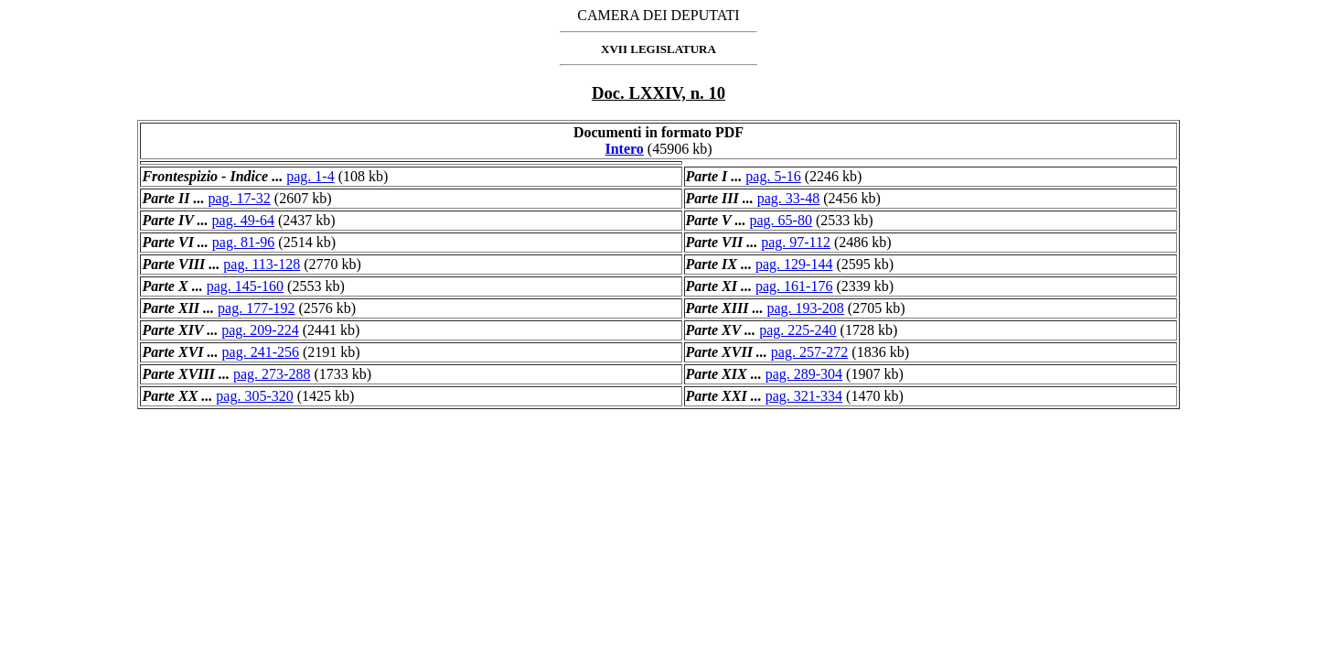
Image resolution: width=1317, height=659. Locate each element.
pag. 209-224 (259, 330)
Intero (624, 149)
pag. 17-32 (239, 198)
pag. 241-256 (260, 352)
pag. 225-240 (797, 330)
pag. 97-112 (795, 242)
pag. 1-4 (310, 176)
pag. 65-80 (780, 220)
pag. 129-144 (793, 264)
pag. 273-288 (271, 374)
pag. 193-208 (804, 308)
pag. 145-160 (245, 286)
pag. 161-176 (793, 286)
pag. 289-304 (804, 374)
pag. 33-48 (788, 198)
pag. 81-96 (243, 242)
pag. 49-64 (243, 220)
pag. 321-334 (804, 396)
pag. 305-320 (254, 396)
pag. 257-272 (809, 352)
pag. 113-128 (261, 264)
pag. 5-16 (772, 176)
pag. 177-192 (256, 308)
